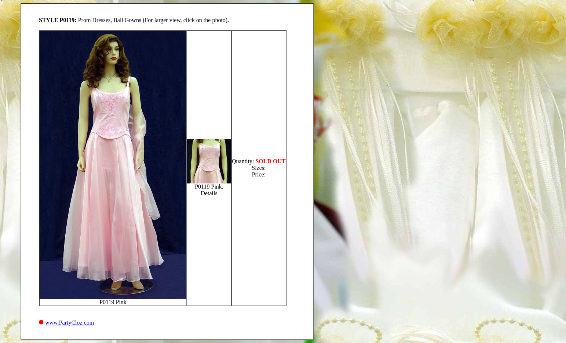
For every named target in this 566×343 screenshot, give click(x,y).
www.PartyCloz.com (69, 322)
